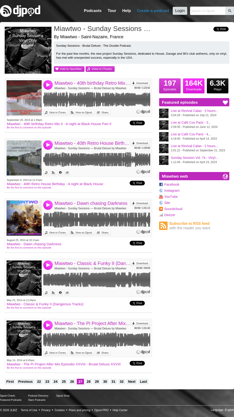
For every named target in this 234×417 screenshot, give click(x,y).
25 (64, 381)
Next (131, 381)
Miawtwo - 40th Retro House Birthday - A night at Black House (93, 143)
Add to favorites (71, 69)
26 (72, 381)
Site (167, 203)
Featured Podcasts (11, 399)
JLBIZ (13, 410)
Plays (217, 84)
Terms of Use (29, 410)
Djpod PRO (101, 410)
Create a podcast (153, 10)
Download (142, 83)
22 (39, 381)
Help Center (120, 410)
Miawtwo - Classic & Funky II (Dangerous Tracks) (93, 263)
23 (47, 381)
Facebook (171, 184)
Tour (112, 10)
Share (105, 112)
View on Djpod (83, 112)
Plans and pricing (79, 410)
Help (126, 10)
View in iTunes (102, 69)
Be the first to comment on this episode (29, 127)
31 (113, 381)
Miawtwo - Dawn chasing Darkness (91, 203)
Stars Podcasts (36, 399)
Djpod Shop (63, 395)
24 (55, 381)
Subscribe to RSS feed (199, 226)
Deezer (169, 215)
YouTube (171, 197)
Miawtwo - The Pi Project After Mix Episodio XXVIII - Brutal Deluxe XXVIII (93, 323)
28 (89, 381)
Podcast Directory (38, 395)
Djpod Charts (7, 395)
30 (105, 381)
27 (80, 381)
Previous (25, 381)
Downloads (194, 84)
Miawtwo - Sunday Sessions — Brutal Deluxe (104, 28)
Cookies (60, 410)
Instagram (171, 190)
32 (122, 381)
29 (97, 381)
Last (143, 381)
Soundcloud (173, 209)
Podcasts (93, 10)
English (229, 410)
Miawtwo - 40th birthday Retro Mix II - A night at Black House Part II (93, 83)
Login (180, 10)
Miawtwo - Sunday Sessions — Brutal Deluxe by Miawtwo (90, 88)
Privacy (46, 410)
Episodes (170, 84)
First (10, 381)
